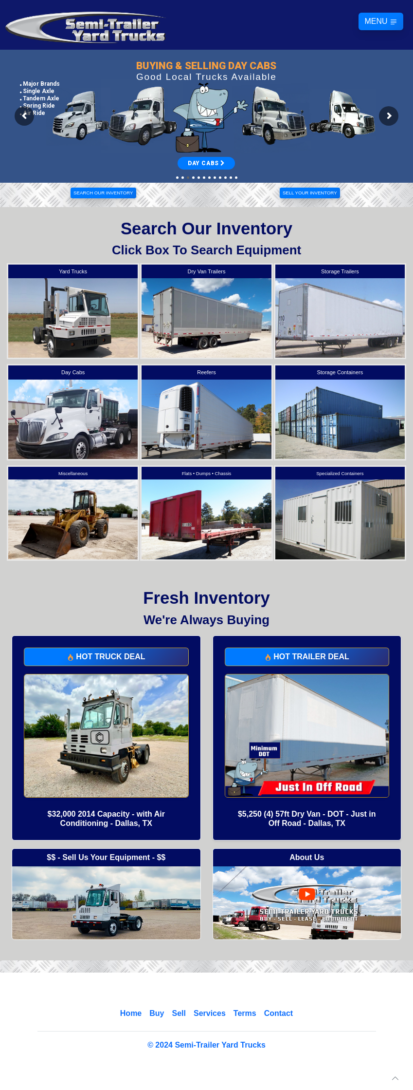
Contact (278, 1013)
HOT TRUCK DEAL (106, 656)
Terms (244, 1013)
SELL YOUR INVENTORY (310, 192)
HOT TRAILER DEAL (307, 656)
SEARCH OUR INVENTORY (103, 192)
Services (210, 1013)
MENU (380, 21)
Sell (178, 1013)
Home (131, 1013)
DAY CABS (206, 163)
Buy (156, 1013)
